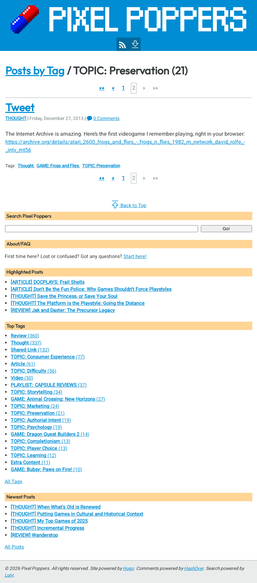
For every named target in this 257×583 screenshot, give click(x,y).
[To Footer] (134, 44)
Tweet (19, 107)
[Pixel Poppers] (128, 25)
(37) (49, 385)
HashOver (193, 568)
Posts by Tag (35, 70)
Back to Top (128, 204)
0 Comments (106, 118)
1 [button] (123, 88)
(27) (58, 399)
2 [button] (133, 88)
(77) (48, 357)
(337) (26, 342)
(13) (40, 441)
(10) (46, 469)
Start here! (135, 256)
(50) (22, 378)
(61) (23, 364)
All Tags (13, 481)
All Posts (14, 546)
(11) (30, 462)
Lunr (9, 575)
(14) (50, 434)
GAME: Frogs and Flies (57, 166)
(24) (35, 406)
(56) (33, 371)
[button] (101, 88)
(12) (33, 455)
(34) (36, 392)
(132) (30, 349)
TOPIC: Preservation (101, 166)
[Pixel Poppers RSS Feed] (122, 45)
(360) (25, 335)
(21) (38, 413)
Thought (15, 118)
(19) (41, 420)
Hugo (128, 568)
